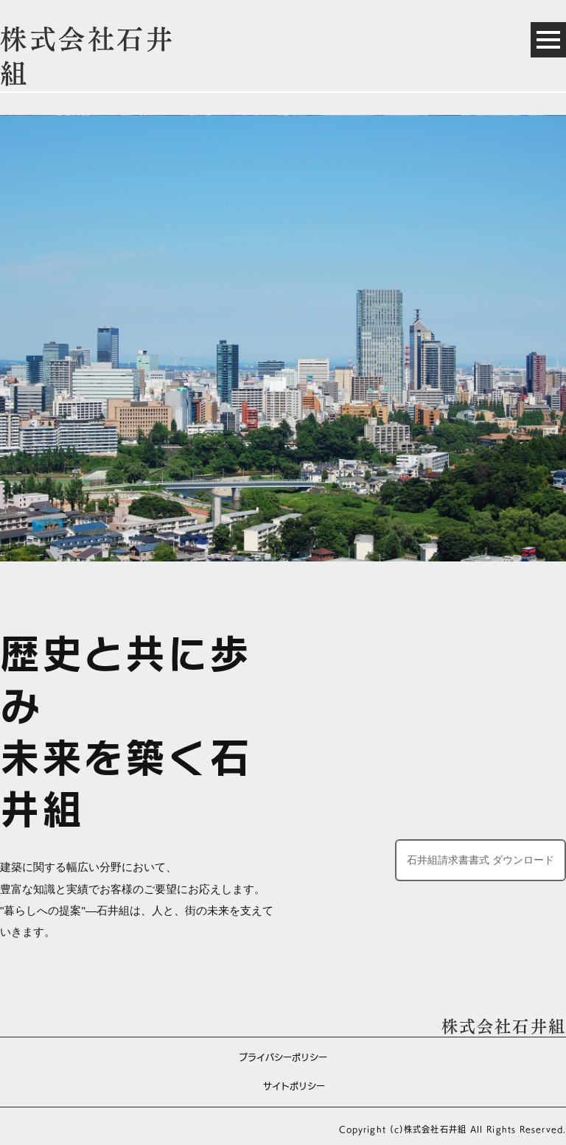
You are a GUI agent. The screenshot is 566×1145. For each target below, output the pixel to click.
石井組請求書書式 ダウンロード (480, 860)
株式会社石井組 (503, 1026)
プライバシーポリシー (283, 1057)
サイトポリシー (294, 1086)
